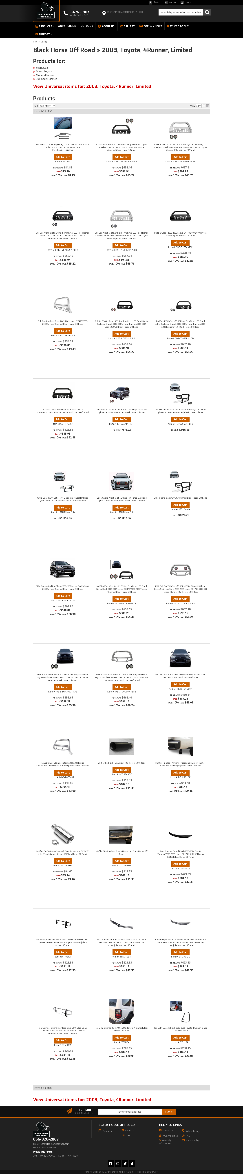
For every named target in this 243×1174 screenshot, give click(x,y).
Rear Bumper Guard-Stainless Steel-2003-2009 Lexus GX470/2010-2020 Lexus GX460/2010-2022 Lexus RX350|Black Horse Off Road (121, 942)
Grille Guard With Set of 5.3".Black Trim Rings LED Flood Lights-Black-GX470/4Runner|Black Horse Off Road (180, 411)
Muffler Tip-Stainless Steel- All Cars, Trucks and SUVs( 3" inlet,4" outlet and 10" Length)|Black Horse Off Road (62, 852)
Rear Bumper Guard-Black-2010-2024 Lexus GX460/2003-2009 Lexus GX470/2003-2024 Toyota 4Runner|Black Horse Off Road (62, 942)
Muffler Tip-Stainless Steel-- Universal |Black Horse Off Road (121, 852)
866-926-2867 (46, 1139)
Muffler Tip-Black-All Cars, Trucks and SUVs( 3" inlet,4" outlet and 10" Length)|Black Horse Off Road (180, 764)
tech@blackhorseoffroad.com (54, 1144)
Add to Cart (63, 419)
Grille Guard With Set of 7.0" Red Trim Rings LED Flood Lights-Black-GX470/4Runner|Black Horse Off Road (122, 499)
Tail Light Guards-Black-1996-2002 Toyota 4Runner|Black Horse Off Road (121, 1029)
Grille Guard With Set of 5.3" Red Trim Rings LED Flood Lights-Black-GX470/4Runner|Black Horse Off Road (122, 411)
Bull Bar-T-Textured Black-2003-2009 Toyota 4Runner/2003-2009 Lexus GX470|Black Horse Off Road (63, 411)
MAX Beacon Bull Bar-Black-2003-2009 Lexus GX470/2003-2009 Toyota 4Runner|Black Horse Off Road (62, 587)
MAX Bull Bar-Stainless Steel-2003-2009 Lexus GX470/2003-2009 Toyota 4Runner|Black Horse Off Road (62, 764)
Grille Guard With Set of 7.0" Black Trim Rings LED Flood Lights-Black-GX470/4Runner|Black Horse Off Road (62, 499)
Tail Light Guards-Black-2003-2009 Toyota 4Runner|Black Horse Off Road (180, 1029)
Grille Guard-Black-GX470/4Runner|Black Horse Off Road (180, 497)
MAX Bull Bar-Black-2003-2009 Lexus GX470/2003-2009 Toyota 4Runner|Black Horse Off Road (180, 676)
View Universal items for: (92, 1100)
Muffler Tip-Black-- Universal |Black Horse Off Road (122, 762)
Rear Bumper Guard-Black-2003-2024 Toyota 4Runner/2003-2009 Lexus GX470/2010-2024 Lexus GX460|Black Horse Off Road (180, 854)
